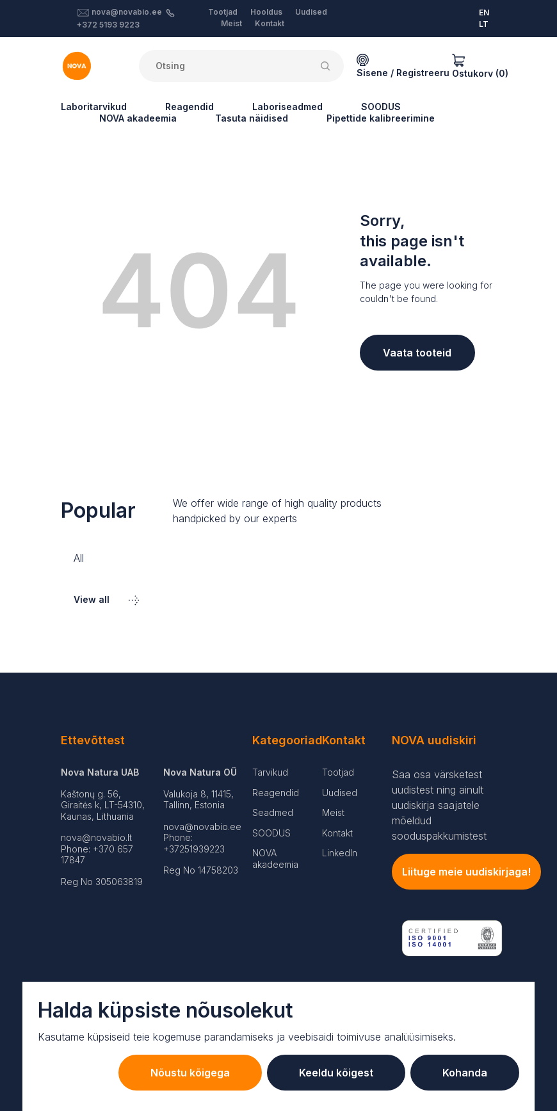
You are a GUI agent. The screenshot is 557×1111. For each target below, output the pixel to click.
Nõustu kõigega (190, 1072)
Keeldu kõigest (336, 1072)
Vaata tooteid (417, 352)
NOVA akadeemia (138, 118)
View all (106, 599)
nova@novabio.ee (127, 12)
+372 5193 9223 (108, 24)
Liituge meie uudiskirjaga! (466, 871)
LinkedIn (339, 852)
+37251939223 (194, 848)
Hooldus (266, 12)
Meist (231, 23)
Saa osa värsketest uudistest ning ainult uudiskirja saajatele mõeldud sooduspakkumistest (439, 805)
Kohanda (464, 1072)
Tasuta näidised (251, 118)
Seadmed (272, 812)
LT (483, 24)
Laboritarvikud (94, 106)
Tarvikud (270, 772)
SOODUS (381, 106)
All (79, 558)
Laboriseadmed (287, 106)
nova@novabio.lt (96, 837)
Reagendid (189, 106)
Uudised (311, 12)
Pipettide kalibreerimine (381, 118)
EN (484, 12)
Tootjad (223, 12)
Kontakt (269, 23)
